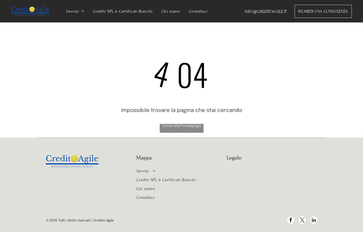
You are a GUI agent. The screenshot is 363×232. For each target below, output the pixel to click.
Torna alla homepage (181, 126)
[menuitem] (75, 11)
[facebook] (290, 220)
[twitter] (302, 220)
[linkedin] (313, 220)
